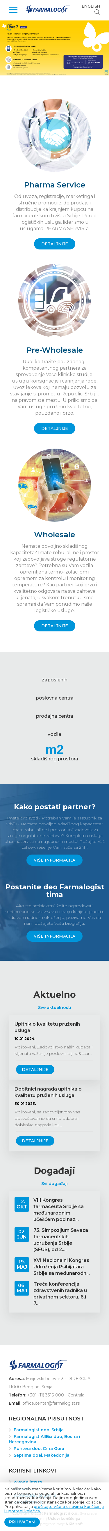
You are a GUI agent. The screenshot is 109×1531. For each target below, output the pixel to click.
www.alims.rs (28, 1481)
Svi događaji (54, 1183)
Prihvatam (22, 1522)
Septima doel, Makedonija (41, 1455)
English (91, 6)
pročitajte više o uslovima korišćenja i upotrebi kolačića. (54, 1508)
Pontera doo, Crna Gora (39, 1448)
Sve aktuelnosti (54, 1007)
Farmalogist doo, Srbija (39, 1429)
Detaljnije (35, 1069)
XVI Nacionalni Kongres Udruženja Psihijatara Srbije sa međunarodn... (61, 1267)
